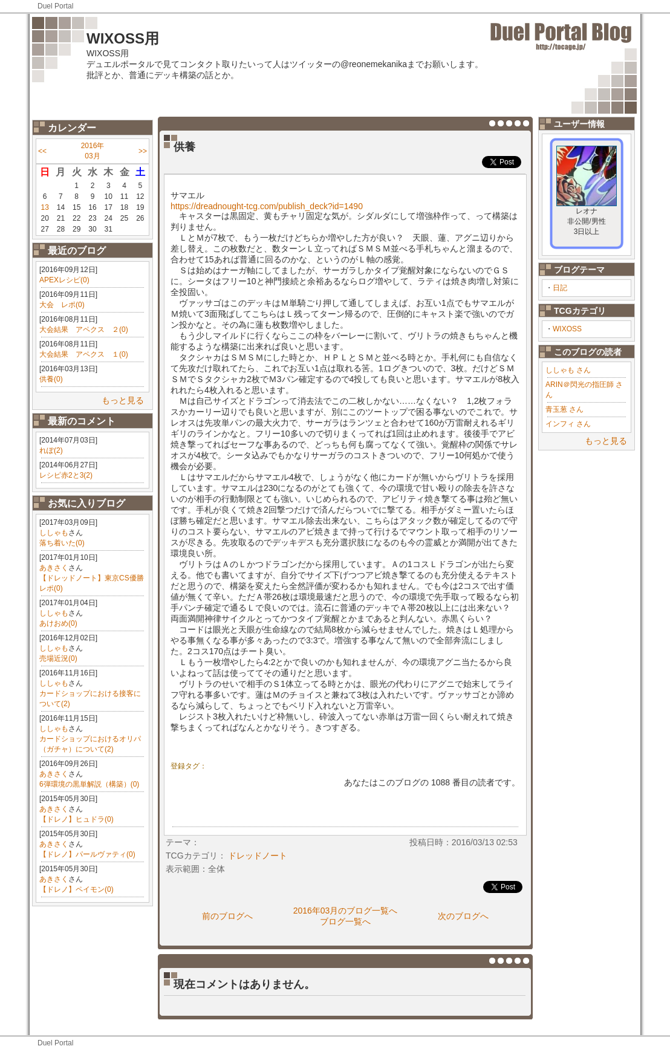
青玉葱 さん (564, 409)
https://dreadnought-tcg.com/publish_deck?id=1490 (267, 206)
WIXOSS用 (122, 38)
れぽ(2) (51, 450)
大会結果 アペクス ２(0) (83, 329)
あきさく (53, 567)
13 (44, 207)
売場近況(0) (58, 658)
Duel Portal (55, 6)
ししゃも (53, 532)
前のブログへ (227, 916)
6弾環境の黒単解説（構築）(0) (89, 784)
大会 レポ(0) (62, 304)
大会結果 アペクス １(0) (83, 354)
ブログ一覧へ (345, 921)
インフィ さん (568, 424)
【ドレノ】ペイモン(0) (76, 889)
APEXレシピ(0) (64, 280)
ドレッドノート (257, 855)
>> (142, 151)
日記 (560, 288)
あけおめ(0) (58, 623)
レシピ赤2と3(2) (66, 475)
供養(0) (51, 379)
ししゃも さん (568, 370)
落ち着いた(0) (62, 543)
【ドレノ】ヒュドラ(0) (76, 819)
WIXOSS (567, 329)
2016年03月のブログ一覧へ (345, 910)
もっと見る (123, 400)
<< (42, 151)
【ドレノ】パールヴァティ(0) (87, 854)
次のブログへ (463, 916)
